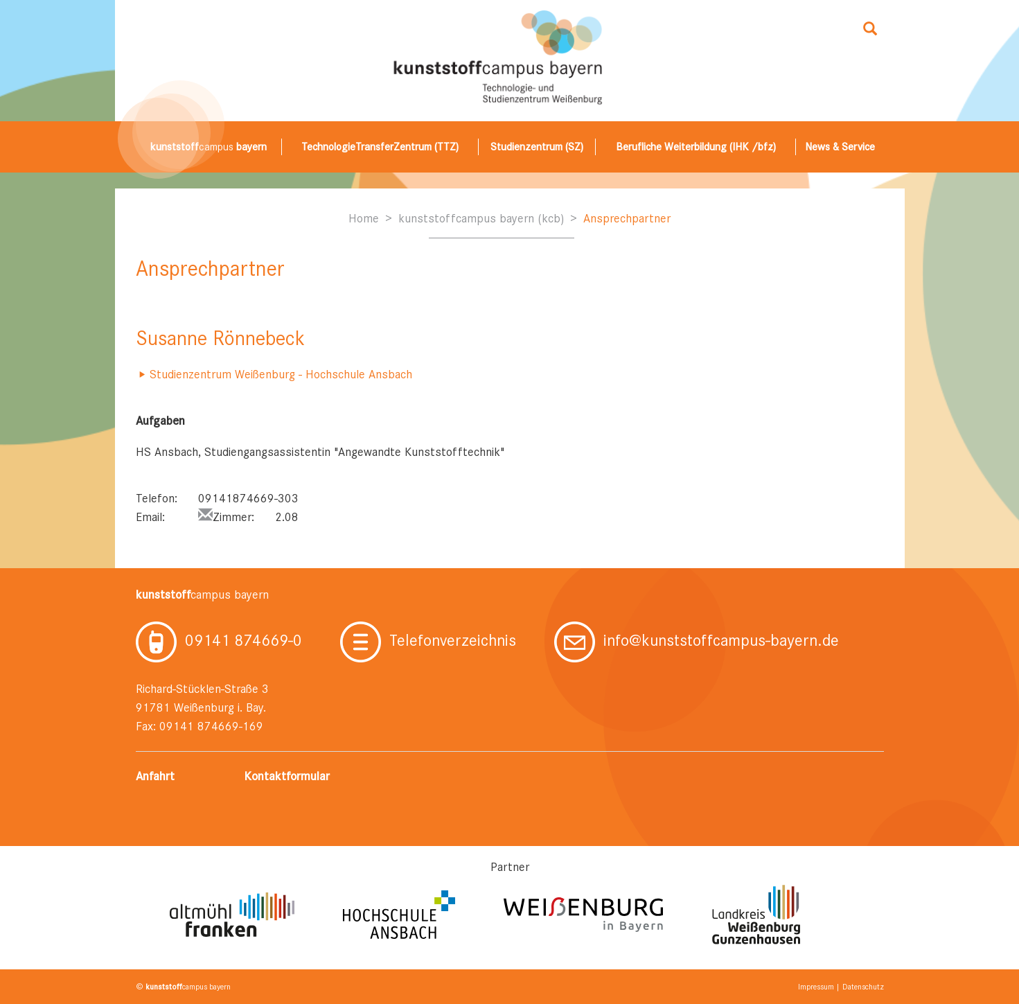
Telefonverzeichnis (428, 640)
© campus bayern (183, 987)
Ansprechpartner (627, 218)
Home (363, 218)
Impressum (816, 987)
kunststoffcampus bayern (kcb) (481, 218)
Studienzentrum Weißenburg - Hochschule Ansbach (281, 374)
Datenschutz (863, 987)
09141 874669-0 (219, 640)
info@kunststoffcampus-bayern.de (696, 640)
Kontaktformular (287, 776)
